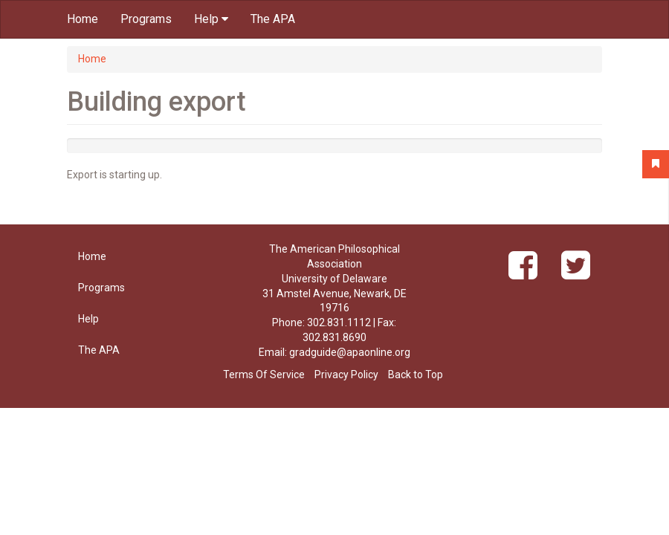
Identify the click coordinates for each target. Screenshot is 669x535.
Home (82, 19)
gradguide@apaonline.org (349, 352)
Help (211, 19)
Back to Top (415, 374)
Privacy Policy (346, 374)
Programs (146, 19)
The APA (273, 19)
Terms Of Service (264, 374)
